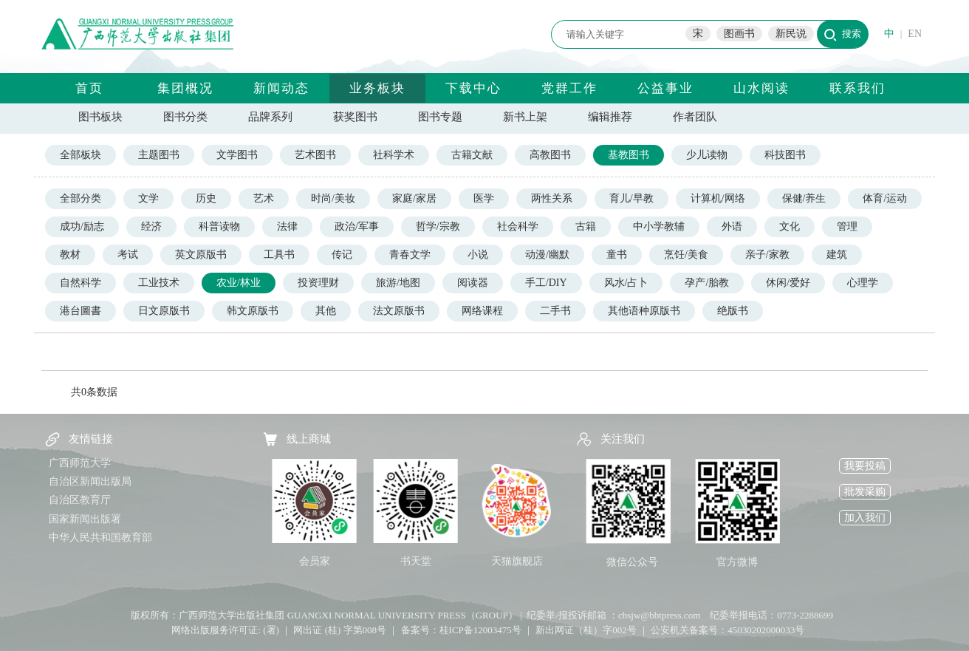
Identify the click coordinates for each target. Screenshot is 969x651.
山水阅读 (761, 88)
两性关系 (551, 198)
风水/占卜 (626, 282)
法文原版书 (399, 310)
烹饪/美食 (686, 254)
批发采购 (865, 491)
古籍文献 (472, 154)
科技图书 (785, 154)
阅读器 (472, 282)
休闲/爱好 (788, 282)
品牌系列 (270, 117)
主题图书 (158, 154)
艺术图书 (315, 154)
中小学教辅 (659, 226)
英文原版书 (201, 254)
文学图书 (237, 154)
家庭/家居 (414, 198)
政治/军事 (357, 226)
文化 (789, 226)
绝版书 (732, 310)
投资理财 (318, 282)
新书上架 (525, 117)
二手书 (555, 310)
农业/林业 (238, 282)
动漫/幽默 (547, 254)
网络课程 (482, 310)
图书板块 (100, 117)
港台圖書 (80, 310)
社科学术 (393, 154)
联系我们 (857, 88)
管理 (847, 226)
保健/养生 (804, 198)
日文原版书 (164, 310)
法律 (287, 226)
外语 (732, 226)
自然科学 (80, 282)
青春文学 (410, 254)
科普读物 (219, 226)
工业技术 (158, 282)
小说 (478, 254)
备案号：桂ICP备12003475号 (461, 629)
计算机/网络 (718, 198)
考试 (127, 254)
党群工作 (569, 88)
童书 (616, 254)
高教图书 (550, 154)
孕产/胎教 (707, 282)
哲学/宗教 (438, 226)
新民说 (791, 33)
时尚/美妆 (333, 198)
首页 (89, 88)
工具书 (279, 254)
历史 (206, 198)
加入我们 (865, 517)
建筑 (836, 254)
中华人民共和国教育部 (100, 537)
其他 (325, 310)
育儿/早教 (631, 198)
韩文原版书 (252, 310)
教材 (70, 254)
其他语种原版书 (644, 310)
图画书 (739, 33)
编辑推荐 (610, 117)
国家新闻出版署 (85, 519)
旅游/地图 (398, 282)
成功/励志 (82, 226)
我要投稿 (865, 465)
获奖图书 (355, 117)
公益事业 (665, 88)
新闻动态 (281, 88)
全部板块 (80, 154)
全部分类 (80, 198)
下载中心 (473, 88)
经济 (151, 226)
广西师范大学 (80, 462)
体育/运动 (885, 198)
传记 (342, 254)
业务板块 (377, 88)
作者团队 (695, 117)
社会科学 (517, 226)
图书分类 (185, 117)
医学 (483, 198)
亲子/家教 (767, 254)
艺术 (263, 198)
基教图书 (628, 154)
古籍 (585, 226)
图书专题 (440, 117)
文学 (148, 198)
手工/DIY (546, 282)
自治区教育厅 (80, 499)
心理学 (862, 282)
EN (915, 33)
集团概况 (185, 88)
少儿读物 (706, 154)
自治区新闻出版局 (90, 481)
